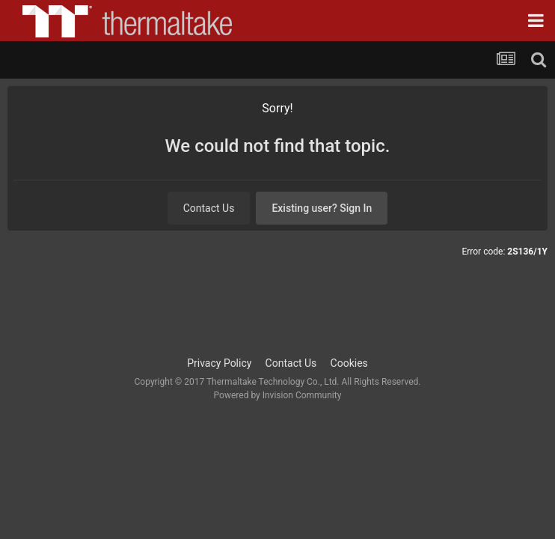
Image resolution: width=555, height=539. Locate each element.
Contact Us (209, 208)
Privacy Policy (219, 363)
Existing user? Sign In (322, 208)
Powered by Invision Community (278, 395)
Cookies (349, 363)
